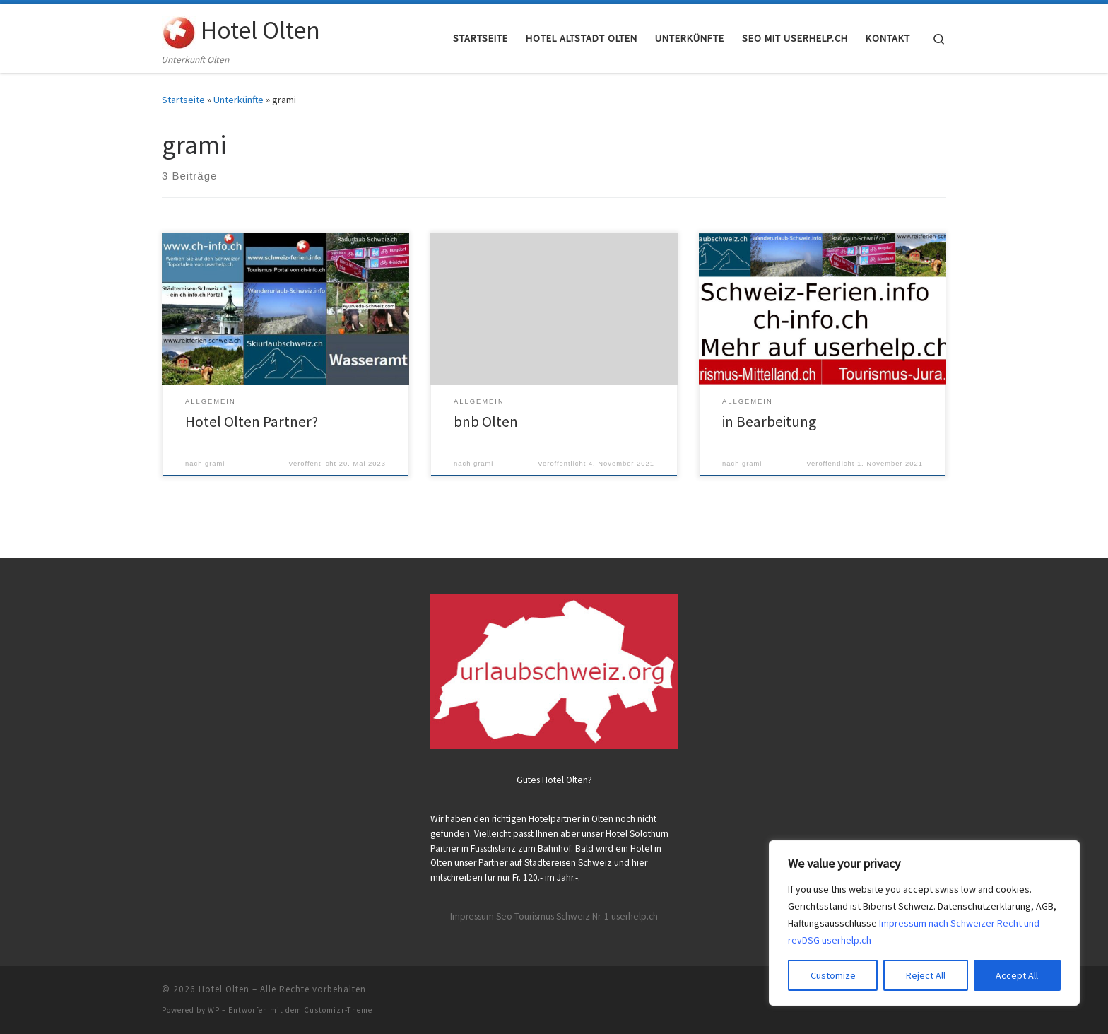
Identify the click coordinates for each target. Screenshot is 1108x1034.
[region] (924, 923)
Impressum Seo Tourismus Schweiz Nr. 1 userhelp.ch (554, 916)
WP (214, 1010)
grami (215, 463)
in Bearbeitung (769, 421)
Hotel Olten (224, 989)
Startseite (183, 99)
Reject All (925, 975)
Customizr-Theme (338, 1010)
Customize (833, 975)
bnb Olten (486, 421)
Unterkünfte (238, 99)
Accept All (1017, 975)
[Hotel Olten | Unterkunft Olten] (179, 29)
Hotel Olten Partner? (251, 421)
